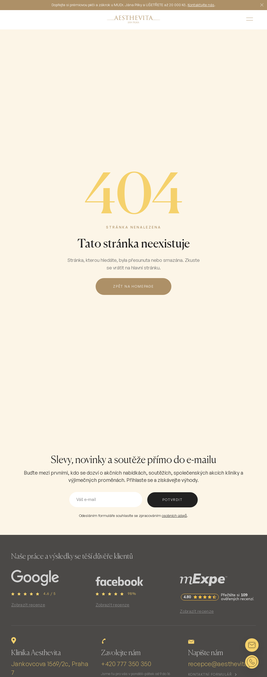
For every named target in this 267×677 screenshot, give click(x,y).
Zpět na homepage (133, 286)
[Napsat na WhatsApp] (252, 662)
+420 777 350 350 (126, 663)
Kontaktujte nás (201, 5)
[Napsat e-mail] (252, 645)
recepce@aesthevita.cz (222, 663)
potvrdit (172, 500)
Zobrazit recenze (28, 604)
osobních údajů (174, 515)
